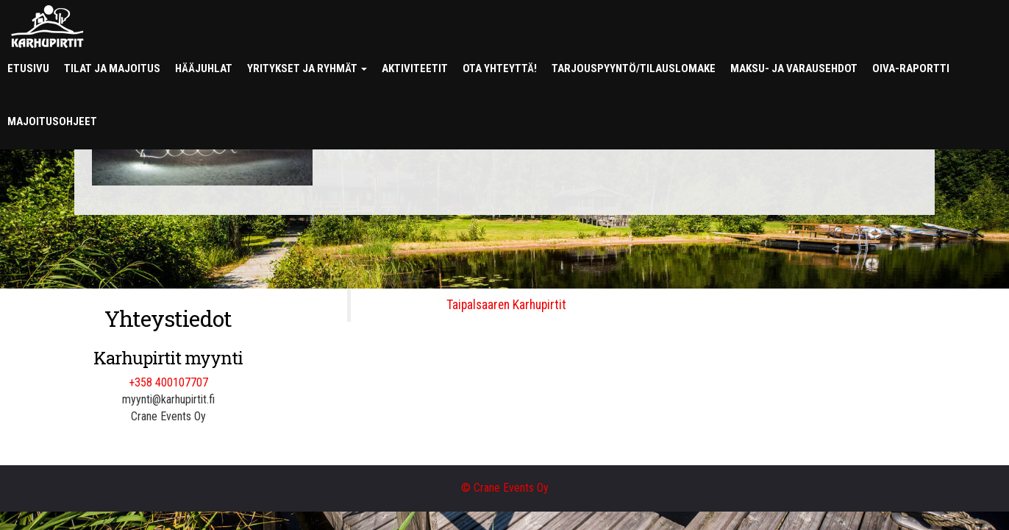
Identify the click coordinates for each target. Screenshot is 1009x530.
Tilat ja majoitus (112, 68)
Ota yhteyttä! (500, 68)
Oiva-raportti (910, 68)
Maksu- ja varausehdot (794, 68)
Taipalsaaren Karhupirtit (506, 304)
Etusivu (28, 68)
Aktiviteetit (415, 68)
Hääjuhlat (203, 68)
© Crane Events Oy (505, 488)
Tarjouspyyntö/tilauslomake (634, 68)
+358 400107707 (168, 382)
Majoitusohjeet (52, 121)
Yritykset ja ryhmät (307, 68)
